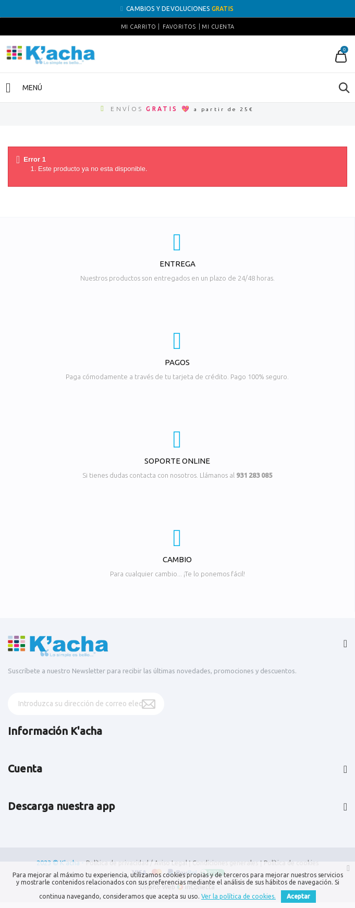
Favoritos (179, 26)
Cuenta (25, 768)
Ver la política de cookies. (238, 896)
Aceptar (298, 896)
